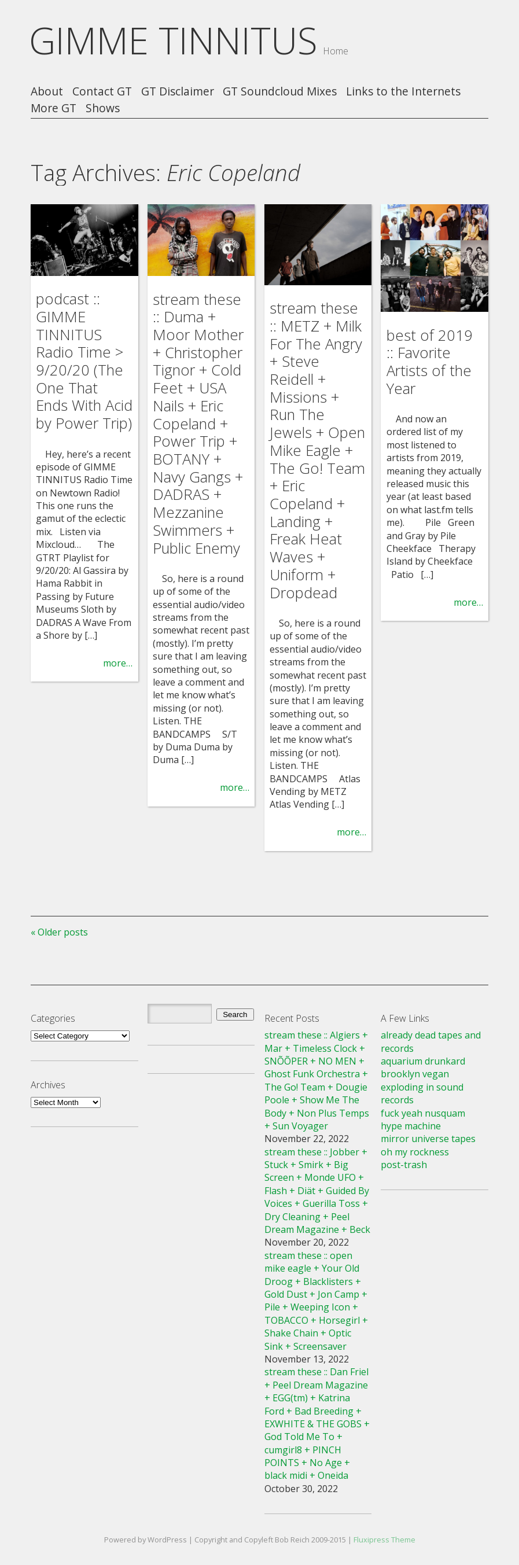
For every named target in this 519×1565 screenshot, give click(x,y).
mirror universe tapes (428, 1138)
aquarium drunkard (423, 1061)
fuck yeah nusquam (423, 1113)
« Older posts (59, 932)
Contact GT (102, 91)
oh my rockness (415, 1152)
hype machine (411, 1126)
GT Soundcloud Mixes (280, 91)
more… (117, 663)
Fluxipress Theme (384, 1539)
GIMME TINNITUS (173, 40)
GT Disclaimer (177, 91)
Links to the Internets (403, 91)
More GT (53, 108)
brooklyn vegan (415, 1073)
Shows (103, 108)
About (47, 91)
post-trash (404, 1164)
